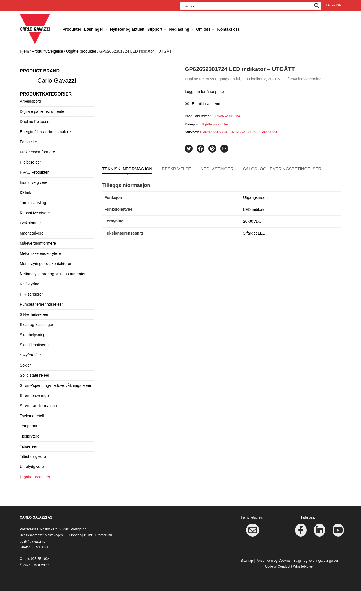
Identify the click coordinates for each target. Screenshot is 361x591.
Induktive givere (33, 182)
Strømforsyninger (35, 395)
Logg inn (333, 4)
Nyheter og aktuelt (127, 29)
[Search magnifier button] (317, 6)
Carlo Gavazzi (56, 80)
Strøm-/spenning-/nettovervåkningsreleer (55, 385)
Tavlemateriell (32, 416)
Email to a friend (206, 104)
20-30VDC (252, 221)
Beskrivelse (176, 169)
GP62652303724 (243, 132)
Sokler (25, 365)
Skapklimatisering (35, 345)
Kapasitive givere (35, 213)
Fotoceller (28, 142)
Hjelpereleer (30, 162)
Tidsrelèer (28, 446)
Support (154, 29)
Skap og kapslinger (36, 324)
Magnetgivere (32, 233)
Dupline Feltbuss (34, 121)
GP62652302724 (213, 132)
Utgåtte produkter (81, 51)
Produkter (72, 29)
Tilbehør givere (33, 456)
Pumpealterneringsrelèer (41, 304)
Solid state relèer (34, 375)
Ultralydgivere (32, 466)
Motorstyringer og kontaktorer (45, 263)
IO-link (25, 192)
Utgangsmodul (255, 197)
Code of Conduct (277, 566)
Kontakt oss (228, 29)
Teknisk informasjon (127, 169)
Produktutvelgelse (47, 51)
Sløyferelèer (30, 355)
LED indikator (255, 209)
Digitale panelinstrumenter (43, 111)
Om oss (203, 29)
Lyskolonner (30, 223)
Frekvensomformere (37, 152)
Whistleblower (303, 566)
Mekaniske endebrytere (40, 253)
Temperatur (30, 426)
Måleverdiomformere (38, 243)
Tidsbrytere (29, 436)
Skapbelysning (32, 334)
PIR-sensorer (31, 294)
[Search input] (246, 5)
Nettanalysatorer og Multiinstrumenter (52, 274)
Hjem (24, 51)
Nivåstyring (29, 284)
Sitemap (247, 561)
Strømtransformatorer (39, 405)
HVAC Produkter (34, 172)
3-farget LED (254, 233)
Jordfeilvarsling (33, 202)
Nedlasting (179, 29)
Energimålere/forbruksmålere (45, 131)
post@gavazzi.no (32, 541)
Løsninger (93, 29)
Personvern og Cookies (273, 561)
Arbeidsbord (30, 101)
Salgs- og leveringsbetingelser (282, 169)
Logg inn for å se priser (205, 91)
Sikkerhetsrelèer (34, 314)
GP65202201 (269, 132)
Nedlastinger (217, 169)
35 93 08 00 (40, 547)
